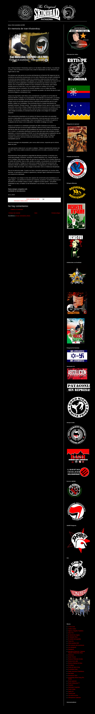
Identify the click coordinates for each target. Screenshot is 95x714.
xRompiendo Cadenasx (74, 697)
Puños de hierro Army (74, 667)
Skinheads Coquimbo (74, 687)
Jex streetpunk (72, 647)
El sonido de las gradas (74, 639)
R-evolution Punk (72, 669)
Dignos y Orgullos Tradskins (75, 631)
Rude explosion (72, 681)
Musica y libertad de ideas (75, 663)
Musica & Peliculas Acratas (75, 659)
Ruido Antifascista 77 (74, 683)
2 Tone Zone (71, 626)
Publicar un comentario (17, 209)
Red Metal (71, 673)
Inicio (35, 213)
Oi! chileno (71, 665)
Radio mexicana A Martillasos (76, 671)
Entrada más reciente (14, 213)
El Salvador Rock (73, 637)
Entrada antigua (56, 213)
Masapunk (71, 649)
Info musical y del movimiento (76, 645)
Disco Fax (71, 633)
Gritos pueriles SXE (73, 643)
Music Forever (72, 657)
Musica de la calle (73, 661)
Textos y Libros (24, 200)
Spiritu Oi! (71, 691)
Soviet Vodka (71, 689)
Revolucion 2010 (72, 675)
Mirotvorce (71, 655)
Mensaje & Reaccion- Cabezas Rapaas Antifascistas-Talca (76, 652)
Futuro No (71, 641)
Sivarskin (70, 685)
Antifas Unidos (72, 629)
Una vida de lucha (73, 695)
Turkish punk (71, 693)
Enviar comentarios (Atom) (23, 216)
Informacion (17, 200)
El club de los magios (74, 635)
